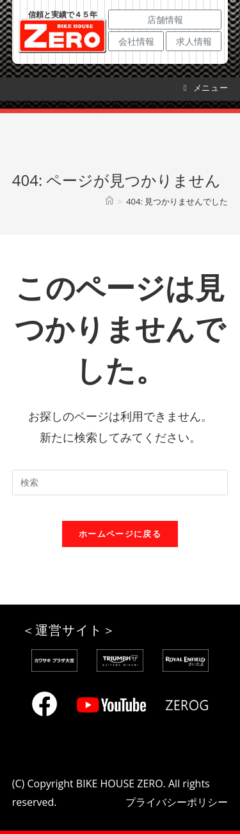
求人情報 (194, 41)
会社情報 (136, 41)
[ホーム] (109, 201)
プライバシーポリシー (176, 802)
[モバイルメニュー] (206, 87)
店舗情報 (165, 19)
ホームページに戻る (120, 533)
